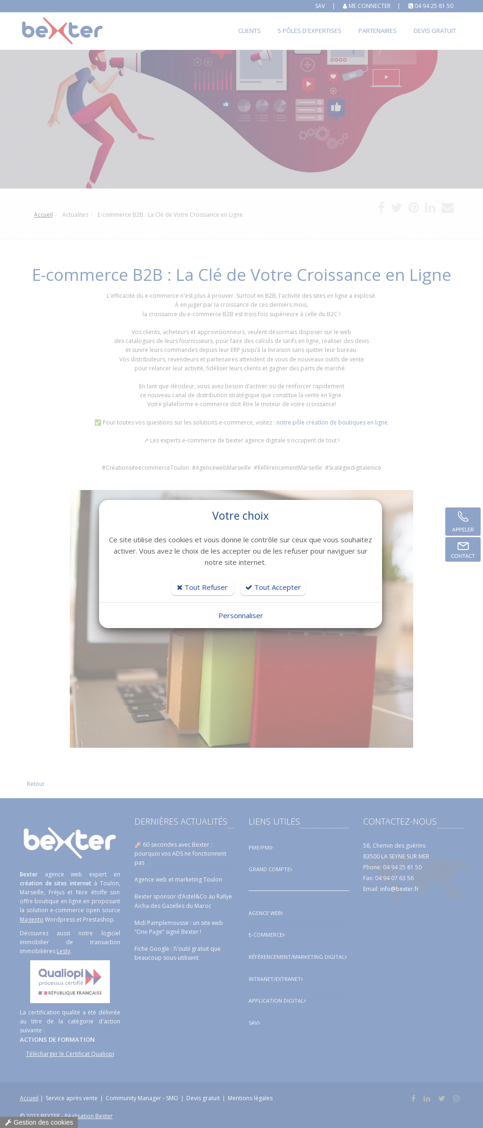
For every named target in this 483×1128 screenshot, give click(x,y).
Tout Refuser (202, 587)
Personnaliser (240, 615)
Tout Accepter (273, 587)
